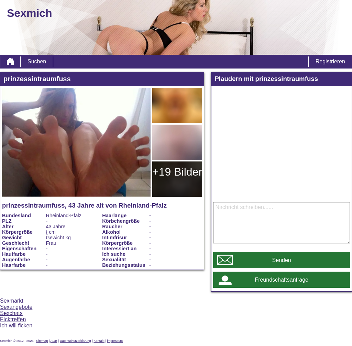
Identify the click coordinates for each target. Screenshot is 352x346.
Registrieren (330, 61)
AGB (54, 341)
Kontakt (99, 341)
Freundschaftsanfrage (281, 280)
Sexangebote (16, 307)
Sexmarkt (11, 301)
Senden (281, 260)
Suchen (37, 61)
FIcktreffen (13, 319)
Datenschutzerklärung (75, 341)
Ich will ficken (16, 325)
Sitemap (42, 341)
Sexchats (11, 313)
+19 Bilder (177, 172)
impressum (115, 341)
